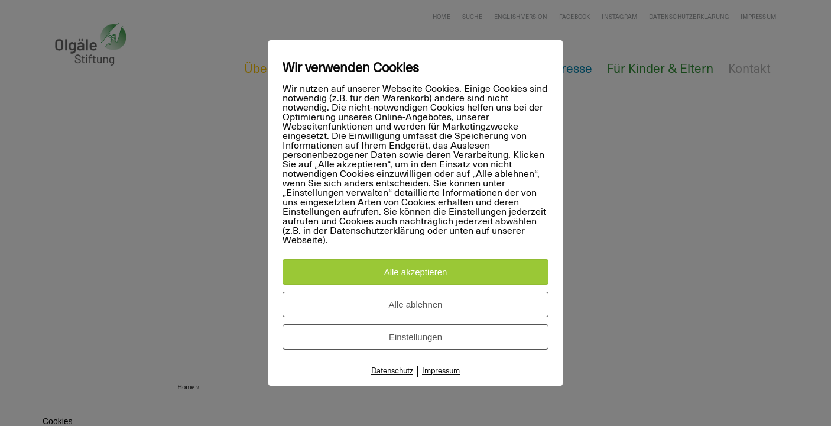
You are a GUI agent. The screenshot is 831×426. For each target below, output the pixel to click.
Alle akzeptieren (415, 272)
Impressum (441, 371)
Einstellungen (415, 337)
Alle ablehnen (416, 304)
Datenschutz (392, 371)
